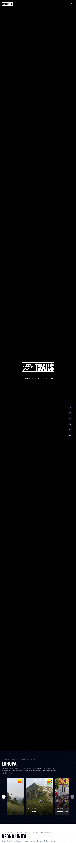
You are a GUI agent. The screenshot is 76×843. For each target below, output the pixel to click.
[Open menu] (72, 4)
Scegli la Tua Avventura (38, 378)
